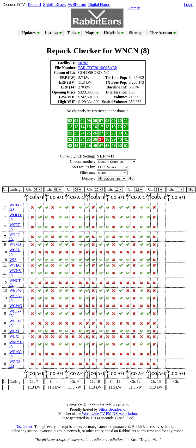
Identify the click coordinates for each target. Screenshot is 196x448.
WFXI (14, 331)
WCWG (15, 306)
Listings (51, 33)
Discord (34, 5)
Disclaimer (23, 427)
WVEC (15, 265)
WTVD (15, 244)
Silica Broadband (112, 409)
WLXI (14, 336)
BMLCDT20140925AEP (97, 68)
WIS (12, 260)
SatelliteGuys (54, 5)
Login (188, 5)
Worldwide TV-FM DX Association (109, 414)
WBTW (15, 290)
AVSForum (77, 5)
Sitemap (134, 8)
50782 (83, 63)
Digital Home (99, 5)
